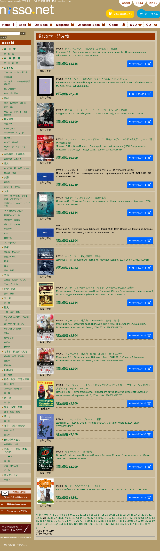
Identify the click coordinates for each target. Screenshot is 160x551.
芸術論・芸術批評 (12, 252)
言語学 (7, 182)
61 (142, 518)
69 (51, 520)
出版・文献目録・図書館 (15, 103)
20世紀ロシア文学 (12, 215)
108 (86, 524)
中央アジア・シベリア (14, 133)
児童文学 (8, 229)
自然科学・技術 (12, 439)
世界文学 (8, 238)
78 (84, 520)
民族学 (7, 361)
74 (70, 520)
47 (91, 518)
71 (59, 520)
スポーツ (8, 456)
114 (116, 524)
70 (55, 520)
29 (142, 514)
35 (48, 518)
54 (117, 518)
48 (95, 518)
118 (137, 524)
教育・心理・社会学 (14, 425)
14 (88, 514)
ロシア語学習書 (11, 93)
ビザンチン (9, 338)
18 (102, 514)
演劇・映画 (9, 270)
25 (128, 514)
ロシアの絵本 (10, 89)
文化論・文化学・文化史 (15, 280)
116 (127, 524)
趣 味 (7, 461)
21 (113, 514)
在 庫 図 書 (11, 63)
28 (139, 514)
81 (95, 520)
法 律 (7, 397)
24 (124, 514)
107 (81, 524)
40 (66, 518)
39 (62, 518)
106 (76, 524)
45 (84, 518)
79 (88, 520)
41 (70, 518)
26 (131, 514)
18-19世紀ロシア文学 (13, 211)
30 (146, 514)
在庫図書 (8, 77)
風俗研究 (8, 365)
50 (102, 518)
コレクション (11, 475)
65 (37, 520)
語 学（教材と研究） (13, 187)
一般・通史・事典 (12, 312)
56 (124, 518)
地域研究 (8, 119)
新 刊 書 (9, 54)
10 (73, 514)
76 (77, 520)
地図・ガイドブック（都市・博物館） (17, 113)
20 (110, 514)
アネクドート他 (11, 284)
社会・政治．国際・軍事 (16, 379)
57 (128, 518)
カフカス (8, 138)
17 (99, 514)
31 (150, 514)
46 (88, 518)
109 (91, 524)
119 (142, 524)
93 (139, 520)
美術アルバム (10, 256)
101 (50, 524)
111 (101, 524)
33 (41, 518)
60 (139, 518)
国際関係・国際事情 (13, 388)
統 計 (7, 416)
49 (99, 518)
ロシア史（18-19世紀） (14, 324)
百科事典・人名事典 (14, 154)
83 (102, 520)
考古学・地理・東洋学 (14, 356)
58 (131, 518)
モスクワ (8, 124)
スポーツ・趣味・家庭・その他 (16, 450)
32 (37, 518)
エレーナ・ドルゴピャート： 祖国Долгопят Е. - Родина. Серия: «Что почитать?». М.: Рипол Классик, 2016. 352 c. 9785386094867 (98, 423)
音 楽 (6, 266)
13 (84, 514)
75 (73, 520)
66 (41, 520)
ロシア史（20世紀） (13, 329)
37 (55, 518)
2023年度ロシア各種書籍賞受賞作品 (17, 82)
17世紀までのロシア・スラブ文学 (17, 204)
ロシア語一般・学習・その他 (17, 168)
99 (41, 524)
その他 (7, 470)
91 (131, 520)
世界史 (7, 347)
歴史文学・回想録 (12, 220)
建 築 (6, 261)
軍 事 (7, 393)
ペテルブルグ (10, 128)
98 (37, 524)
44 (81, 518)
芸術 (6, 247)
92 (135, 520)
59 (135, 518)
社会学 (7, 435)
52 (110, 518)
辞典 (6, 163)
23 (121, 514)
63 (150, 518)
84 (106, 520)
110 (96, 524)
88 (121, 520)
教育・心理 (9, 430)
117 (132, 524)
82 (99, 520)
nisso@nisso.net (64, 1)
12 (81, 514)
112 (106, 524)
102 (55, 524)
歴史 (6, 307)
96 (150, 520)
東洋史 (7, 342)
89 (124, 520)
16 (95, 514)
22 (117, 514)
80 (91, 520)
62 (146, 518)
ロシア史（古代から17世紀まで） (17, 318)
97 (153, 520)
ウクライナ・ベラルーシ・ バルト (16, 148)
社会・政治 (9, 384)
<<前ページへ (44, 514)
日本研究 (8, 370)
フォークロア (10, 243)
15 (92, 514)
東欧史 (7, 333)
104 (66, 524)
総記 (6, 98)
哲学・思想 (10, 289)
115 (122, 524)
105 (71, 524)
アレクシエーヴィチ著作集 (16, 72)
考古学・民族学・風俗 (15, 351)
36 (51, 518)
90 (128, 520)
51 (106, 518)
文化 (6, 275)
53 (113, 518)
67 (44, 520)
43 (77, 518)
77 (81, 520)
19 (106, 514)
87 (117, 520)
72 (62, 520)
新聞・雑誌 (9, 107)
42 (73, 518)
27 (135, 514)
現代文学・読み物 (12, 224)
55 (121, 518)
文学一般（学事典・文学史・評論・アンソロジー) (17, 197)
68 (48, 520)
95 (146, 520)
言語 (6, 177)
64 (153, 518)
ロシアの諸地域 (11, 142)
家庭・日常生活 (11, 466)
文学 (6, 191)
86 (113, 520)
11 (77, 514)
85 (110, 520)
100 (45, 524)
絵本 (6, 233)
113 (111, 524)
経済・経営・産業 (13, 407)
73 (66, 520)
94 (142, 520)
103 (60, 524)
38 (59, 518)
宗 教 (7, 298)
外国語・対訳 (10, 173)
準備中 (7, 479)
